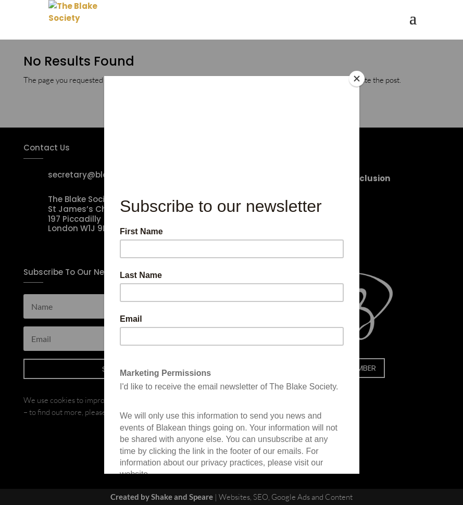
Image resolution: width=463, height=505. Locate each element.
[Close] (357, 78)
